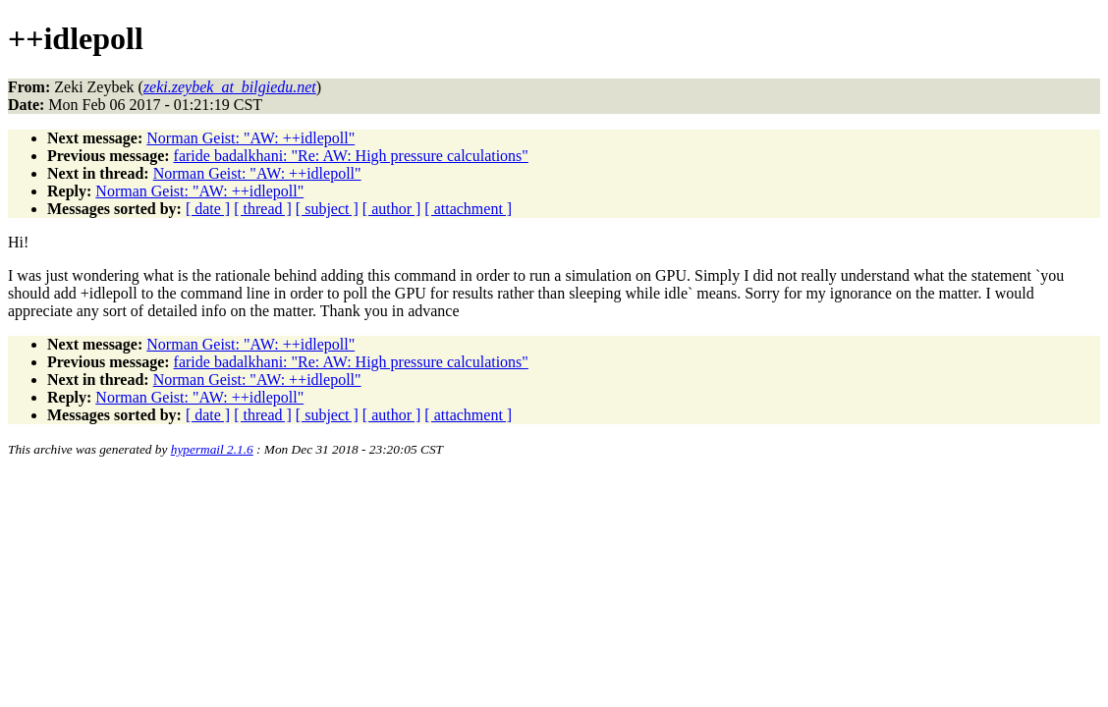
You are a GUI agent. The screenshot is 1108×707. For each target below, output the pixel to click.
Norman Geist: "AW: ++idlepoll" (250, 138)
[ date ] (208, 208)
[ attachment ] (468, 208)
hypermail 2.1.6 (212, 449)
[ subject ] (327, 208)
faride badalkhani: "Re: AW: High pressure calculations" (351, 155)
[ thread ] (263, 208)
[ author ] (391, 208)
